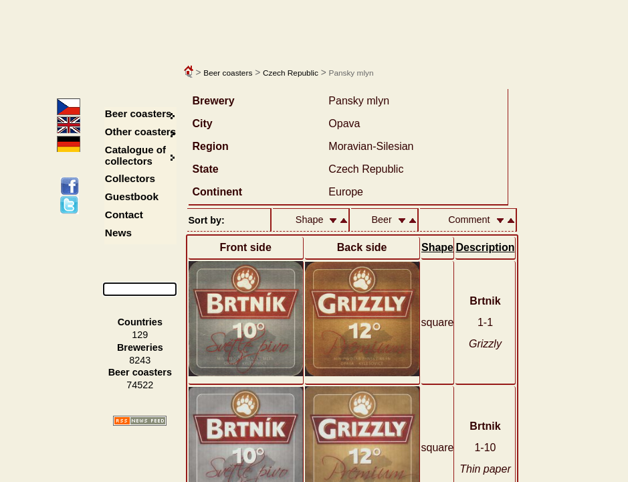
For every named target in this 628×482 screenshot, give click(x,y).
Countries (140, 322)
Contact (124, 214)
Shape (437, 247)
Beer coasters (227, 73)
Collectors (130, 178)
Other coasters (142, 131)
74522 (139, 385)
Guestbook (132, 196)
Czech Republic (290, 73)
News (118, 232)
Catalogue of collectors (135, 155)
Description (484, 247)
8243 (139, 360)
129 (140, 334)
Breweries (140, 347)
